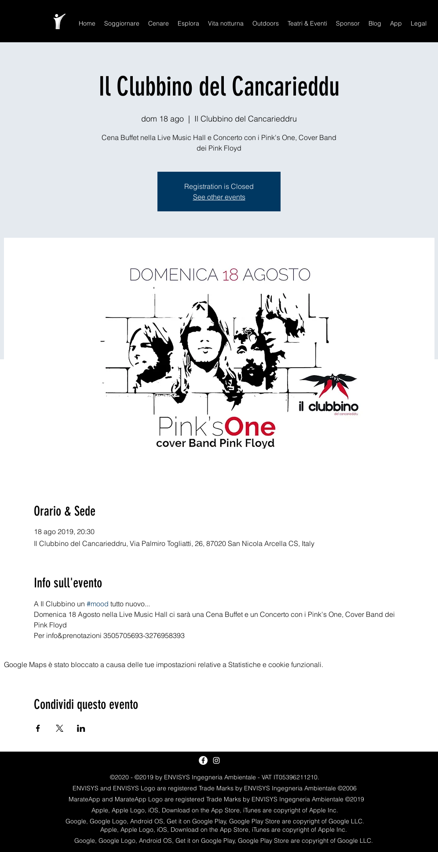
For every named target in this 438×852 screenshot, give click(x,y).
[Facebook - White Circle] (203, 760)
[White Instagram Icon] (216, 760)
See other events (219, 196)
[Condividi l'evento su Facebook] (38, 728)
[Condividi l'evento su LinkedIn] (81, 728)
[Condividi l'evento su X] (59, 728)
